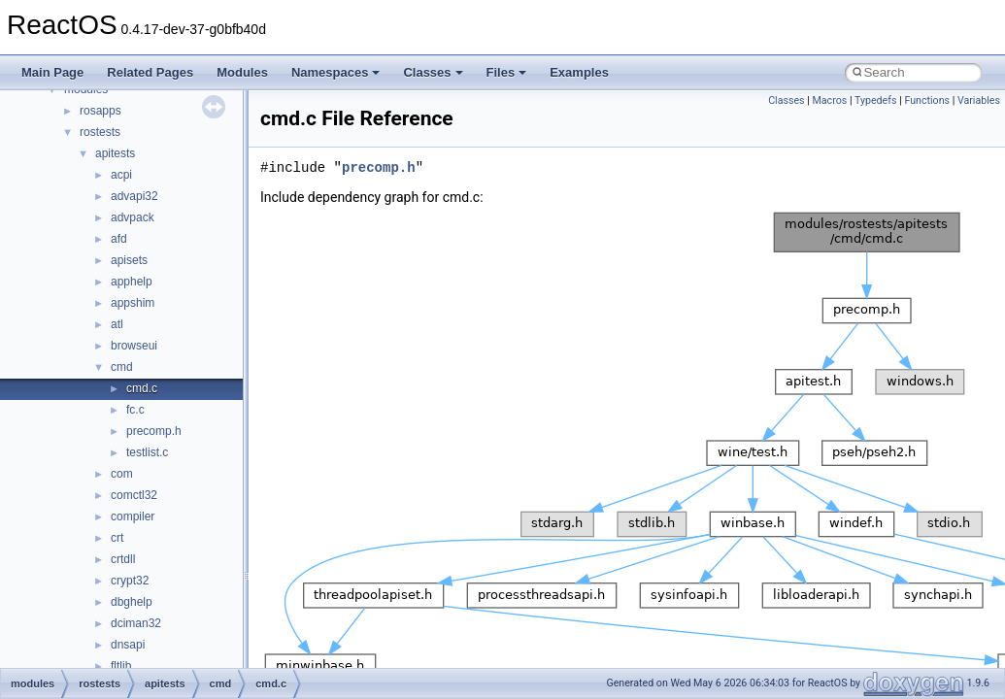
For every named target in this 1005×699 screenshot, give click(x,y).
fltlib (121, 666)
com (122, 474)
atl (117, 324)
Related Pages (150, 72)
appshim (132, 303)
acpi (121, 175)
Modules (242, 72)
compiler (132, 516)
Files (506, 72)
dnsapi (128, 644)
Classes (432, 72)
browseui (134, 345)
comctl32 (134, 495)
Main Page (52, 72)
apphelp (131, 281)
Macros (830, 100)
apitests (115, 153)
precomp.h (154, 431)
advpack (132, 217)
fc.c (135, 409)
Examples (579, 72)
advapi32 (134, 196)
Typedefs (875, 100)
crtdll (123, 559)
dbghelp (131, 602)
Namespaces (336, 72)
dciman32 (136, 623)
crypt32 (130, 580)
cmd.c (141, 388)
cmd (122, 367)
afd (119, 239)
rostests (100, 132)
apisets (129, 260)
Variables (978, 100)
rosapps (100, 110)
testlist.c (147, 452)
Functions (927, 100)
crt (117, 538)
